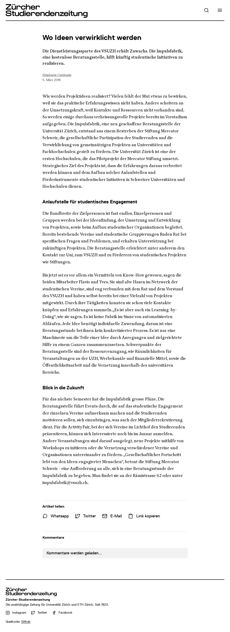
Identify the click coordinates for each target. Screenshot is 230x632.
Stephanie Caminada (56, 75)
